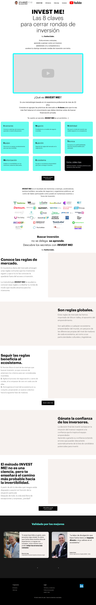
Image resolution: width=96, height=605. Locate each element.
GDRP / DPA (47, 592)
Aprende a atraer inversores (48, 178)
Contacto (64, 3)
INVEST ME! (39, 3)
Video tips (56, 3)
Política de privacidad (49, 590)
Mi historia (48, 3)
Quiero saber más (48, 402)
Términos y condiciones (49, 587)
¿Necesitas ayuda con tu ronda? (48, 508)
